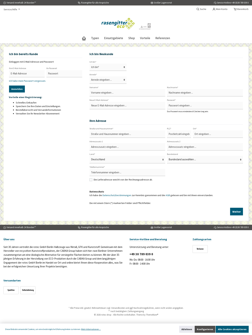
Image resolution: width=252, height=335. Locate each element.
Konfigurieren (205, 329)
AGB (168, 195)
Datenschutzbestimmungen (117, 195)
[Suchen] (201, 9)
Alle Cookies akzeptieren (232, 329)
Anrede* (93, 74)
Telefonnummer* (97, 167)
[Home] (83, 38)
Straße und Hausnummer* (101, 128)
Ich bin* (93, 61)
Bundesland (172, 154)
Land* (92, 154)
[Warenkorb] (241, 9)
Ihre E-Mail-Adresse (17, 68)
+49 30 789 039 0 (141, 254)
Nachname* (172, 87)
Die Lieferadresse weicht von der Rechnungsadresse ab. (123, 179)
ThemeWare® (152, 314)
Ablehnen (186, 329)
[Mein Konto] (220, 9)
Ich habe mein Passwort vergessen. (27, 80)
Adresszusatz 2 (173, 141)
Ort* (195, 128)
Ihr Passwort (51, 68)
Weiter (236, 211)
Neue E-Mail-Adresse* (99, 100)
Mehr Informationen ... (91, 329)
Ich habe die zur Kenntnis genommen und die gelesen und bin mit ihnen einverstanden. (151, 195)
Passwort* (171, 100)
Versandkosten (118, 307)
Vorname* (94, 87)
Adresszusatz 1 (96, 141)
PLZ (169, 128)
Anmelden (17, 89)
